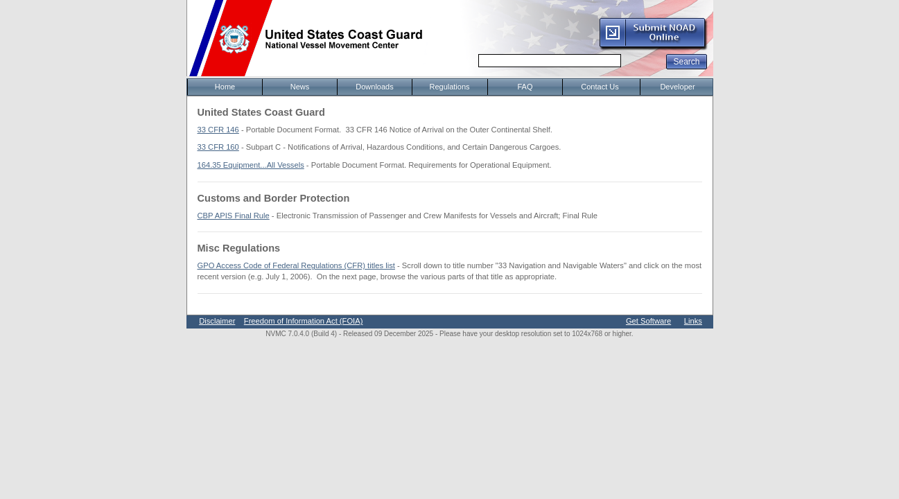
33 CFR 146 (218, 129)
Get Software (648, 321)
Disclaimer (217, 321)
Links (693, 321)
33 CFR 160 (218, 147)
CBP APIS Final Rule (234, 215)
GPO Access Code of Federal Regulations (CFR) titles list (296, 265)
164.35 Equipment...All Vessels (251, 165)
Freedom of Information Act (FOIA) (303, 321)
